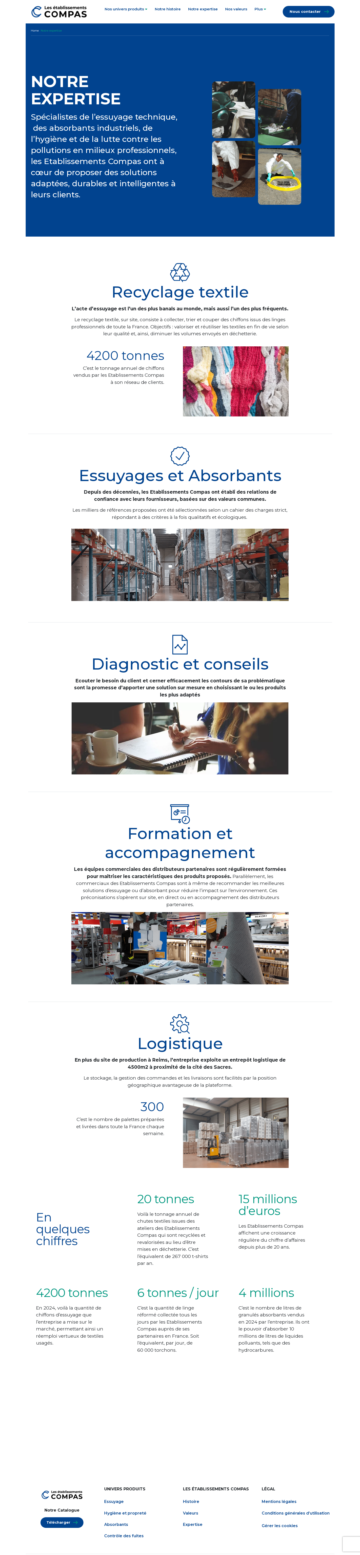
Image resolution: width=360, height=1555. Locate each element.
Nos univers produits (126, 9)
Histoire (191, 1502)
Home (35, 30)
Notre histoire (168, 9)
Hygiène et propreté (125, 1514)
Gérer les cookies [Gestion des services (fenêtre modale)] (280, 1526)
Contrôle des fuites (124, 1537)
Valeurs (190, 1514)
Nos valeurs (236, 9)
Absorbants (116, 1525)
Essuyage (114, 1502)
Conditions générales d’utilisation (296, 1514)
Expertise (192, 1525)
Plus (260, 9)
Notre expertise (203, 9)
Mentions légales (279, 1502)
